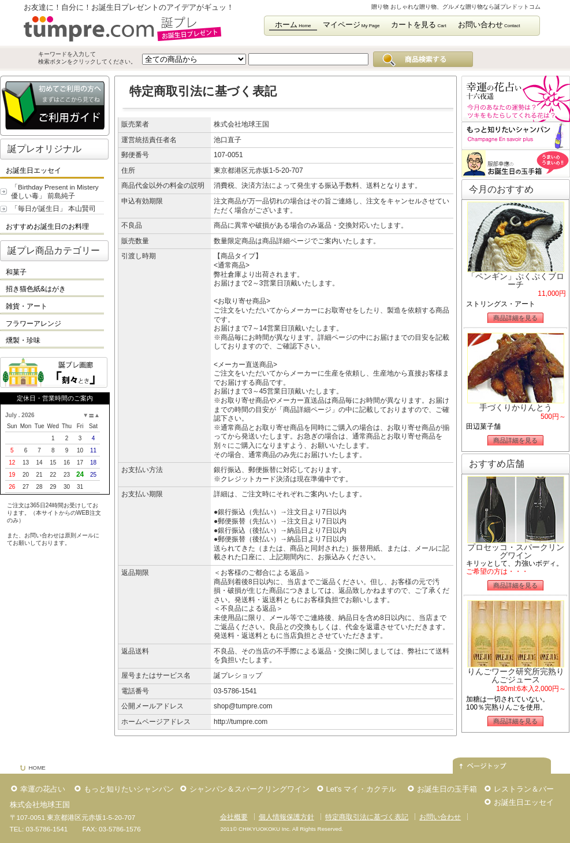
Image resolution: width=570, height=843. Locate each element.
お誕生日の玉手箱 (447, 789)
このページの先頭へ (502, 760)
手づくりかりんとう (515, 407)
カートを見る (418, 24)
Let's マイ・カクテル (361, 789)
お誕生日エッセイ (524, 802)
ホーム (293, 24)
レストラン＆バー (524, 789)
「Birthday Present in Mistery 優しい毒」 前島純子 (55, 191)
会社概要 (234, 816)
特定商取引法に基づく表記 (366, 816)
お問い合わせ (489, 24)
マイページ (351, 24)
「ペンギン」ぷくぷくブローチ (515, 280)
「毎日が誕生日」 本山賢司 (53, 208)
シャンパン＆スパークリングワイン (249, 789)
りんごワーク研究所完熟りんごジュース (515, 675)
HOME (37, 767)
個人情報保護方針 (286, 816)
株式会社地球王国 (40, 804)
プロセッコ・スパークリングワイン (515, 551)
